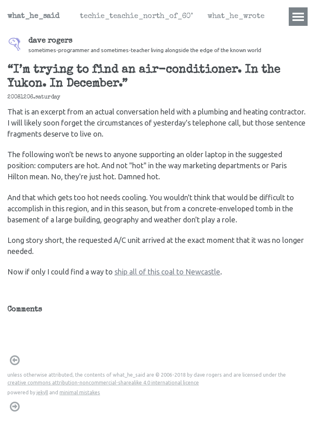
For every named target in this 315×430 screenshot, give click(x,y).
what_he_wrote (236, 16)
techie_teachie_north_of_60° (136, 16)
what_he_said (33, 16)
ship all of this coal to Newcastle (167, 272)
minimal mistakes (79, 392)
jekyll (42, 392)
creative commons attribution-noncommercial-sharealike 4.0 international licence (103, 382)
